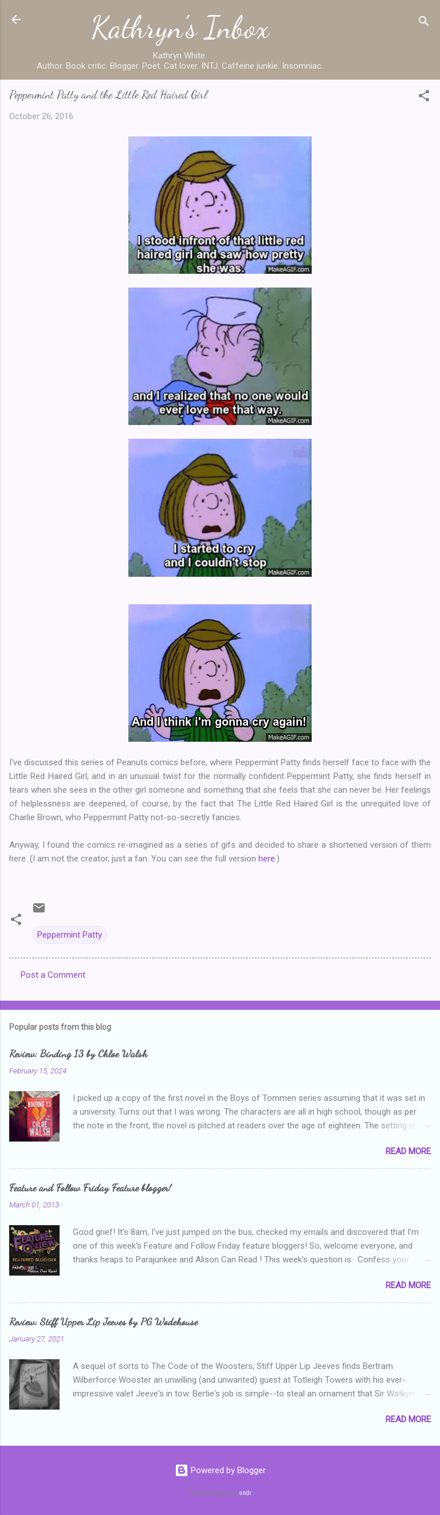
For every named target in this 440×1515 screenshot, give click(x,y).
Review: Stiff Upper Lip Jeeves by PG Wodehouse (103, 1321)
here (266, 858)
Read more (408, 1151)
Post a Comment (53, 975)
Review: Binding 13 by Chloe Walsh (78, 1053)
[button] (424, 98)
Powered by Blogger (220, 1470)
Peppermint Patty (69, 935)
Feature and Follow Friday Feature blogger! (90, 1187)
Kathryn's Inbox (180, 27)
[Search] (424, 23)
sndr (245, 1493)
